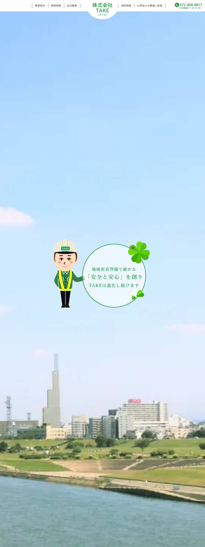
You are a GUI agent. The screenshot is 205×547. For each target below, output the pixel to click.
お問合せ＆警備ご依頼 (149, 5)
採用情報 (126, 5)
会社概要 (72, 5)
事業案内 (40, 5)
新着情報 (56, 5)
